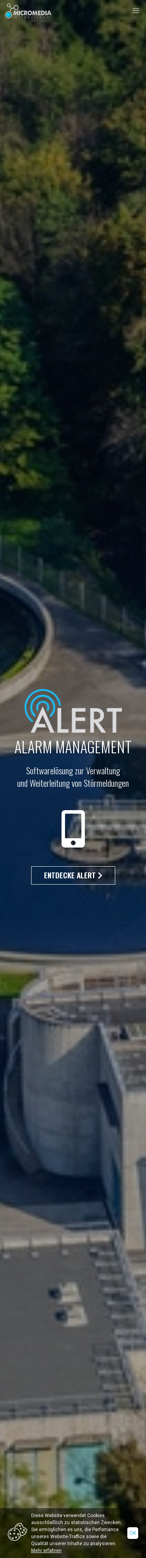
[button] (136, 11)
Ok (133, 1533)
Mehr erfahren (46, 1550)
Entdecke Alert (73, 875)
